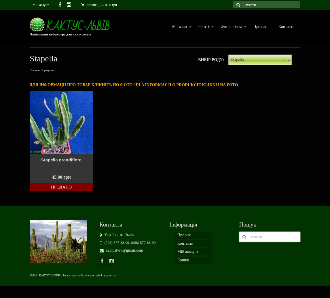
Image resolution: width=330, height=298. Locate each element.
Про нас (260, 26)
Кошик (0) (99, 5)
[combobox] (260, 59)
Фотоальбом (231, 26)
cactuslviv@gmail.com (121, 250)
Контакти (286, 26)
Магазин (179, 26)
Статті (203, 26)
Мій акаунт (41, 5)
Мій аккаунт (187, 252)
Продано (61, 187)
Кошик (183, 260)
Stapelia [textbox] (258, 60)
